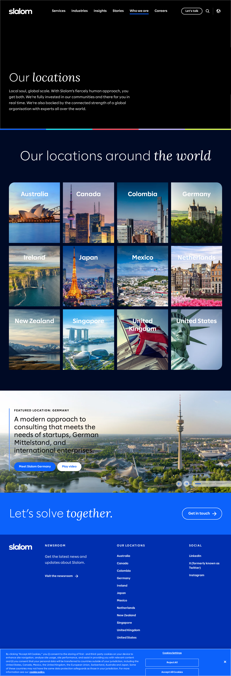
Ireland (122, 585)
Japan (121, 593)
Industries (79, 11)
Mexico (122, 600)
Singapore (124, 622)
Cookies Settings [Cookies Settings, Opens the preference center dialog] (172, 653)
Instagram (196, 575)
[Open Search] (207, 11)
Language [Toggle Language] (218, 11)
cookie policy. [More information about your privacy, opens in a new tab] (37, 672)
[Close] (225, 662)
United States (127, 637)
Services (58, 11)
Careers (161, 11)
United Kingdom (128, 630)
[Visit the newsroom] (62, 576)
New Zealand (126, 615)
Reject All (172, 662)
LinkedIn (195, 556)
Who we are (139, 11)
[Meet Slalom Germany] (35, 466)
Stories (118, 11)
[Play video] (69, 466)
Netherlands (126, 608)
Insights (100, 11)
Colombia (124, 570)
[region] (115, 662)
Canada (122, 563)
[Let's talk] (191, 11)
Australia (123, 556)
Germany (123, 578)
